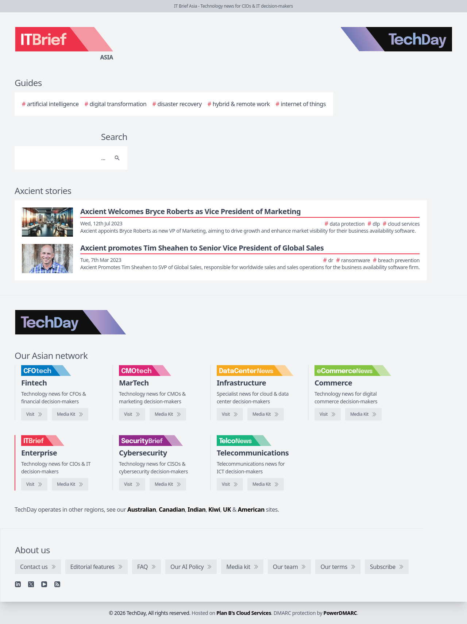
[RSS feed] (57, 584)
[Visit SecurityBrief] (132, 484)
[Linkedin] (18, 584)
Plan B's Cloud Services (243, 612)
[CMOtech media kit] (168, 414)
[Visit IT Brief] (34, 484)
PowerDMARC (340, 612)
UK (227, 509)
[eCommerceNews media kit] (363, 414)
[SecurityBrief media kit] (168, 484)
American (251, 509)
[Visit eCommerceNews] (327, 414)
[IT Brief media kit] (70, 484)
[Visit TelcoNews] (230, 484)
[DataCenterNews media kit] (265, 414)
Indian (196, 509)
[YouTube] (44, 584)
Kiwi (214, 509)
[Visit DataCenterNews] (230, 414)
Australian (141, 509)
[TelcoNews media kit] (265, 484)
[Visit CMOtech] (132, 414)
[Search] (64, 158)
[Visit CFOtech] (34, 414)
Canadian (172, 509)
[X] (31, 584)
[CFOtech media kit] (70, 414)
